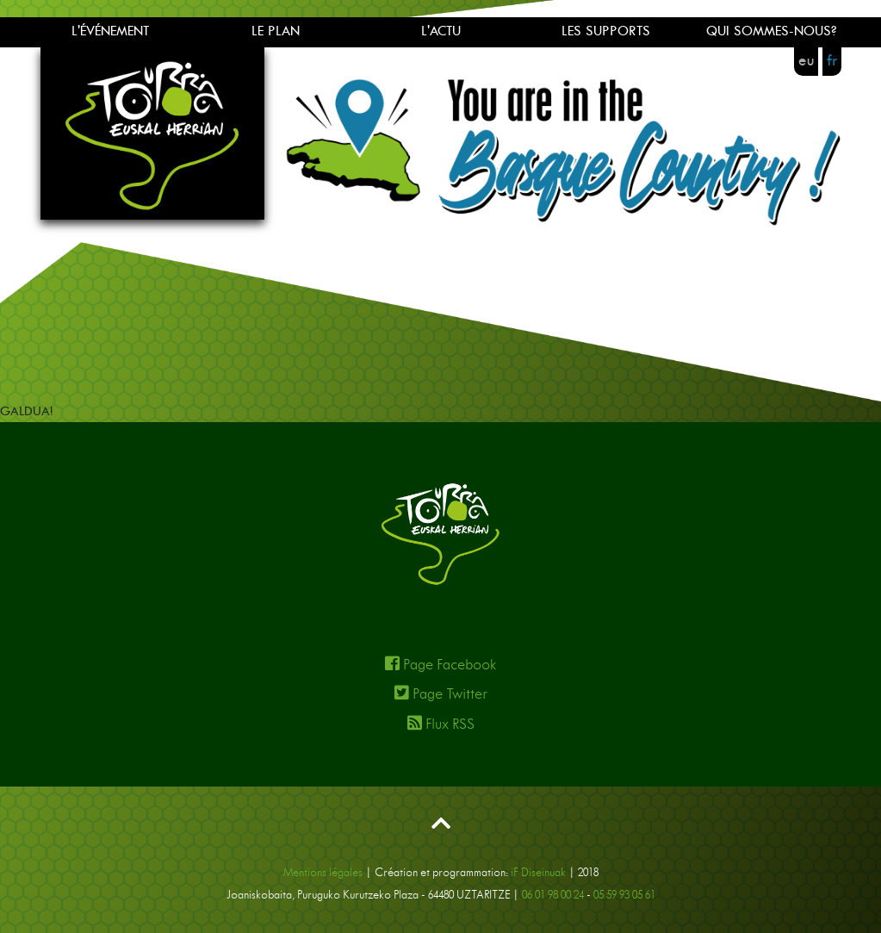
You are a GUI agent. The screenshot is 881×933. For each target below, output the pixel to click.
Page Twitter (440, 693)
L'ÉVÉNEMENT (110, 31)
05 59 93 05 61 (624, 895)
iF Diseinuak (538, 873)
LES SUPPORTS (605, 31)
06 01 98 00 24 (553, 895)
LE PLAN (275, 31)
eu (806, 61)
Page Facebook (440, 664)
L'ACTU (441, 31)
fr (832, 61)
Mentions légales (323, 873)
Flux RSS (441, 723)
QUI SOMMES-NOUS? (771, 31)
